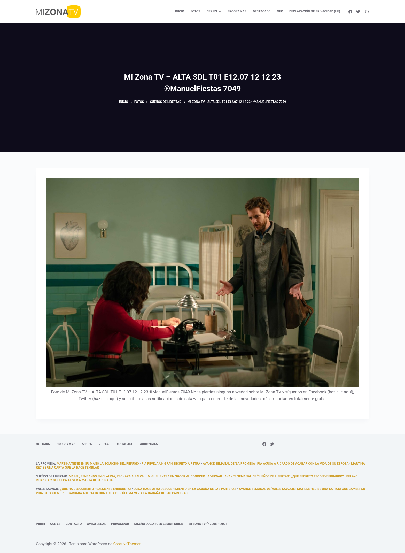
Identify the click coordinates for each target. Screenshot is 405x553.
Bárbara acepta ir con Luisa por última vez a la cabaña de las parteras (128, 493)
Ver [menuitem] (280, 11)
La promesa (45, 463)
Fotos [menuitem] (195, 11)
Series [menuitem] (214, 11)
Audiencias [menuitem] (149, 444)
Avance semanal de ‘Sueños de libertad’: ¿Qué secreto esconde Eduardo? (284, 476)
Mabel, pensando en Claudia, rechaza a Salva (106, 476)
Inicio (40, 524)
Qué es (55, 524)
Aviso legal (96, 524)
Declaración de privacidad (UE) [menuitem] (314, 11)
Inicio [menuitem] (179, 11)
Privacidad (120, 524)
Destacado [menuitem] (262, 11)
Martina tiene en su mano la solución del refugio (98, 463)
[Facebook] (350, 12)
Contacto (74, 524)
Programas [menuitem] (236, 11)
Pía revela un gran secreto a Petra (171, 463)
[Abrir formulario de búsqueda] (367, 12)
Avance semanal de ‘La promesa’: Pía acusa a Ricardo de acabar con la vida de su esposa (276, 463)
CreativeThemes (127, 544)
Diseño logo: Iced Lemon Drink (158, 524)
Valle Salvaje (47, 489)
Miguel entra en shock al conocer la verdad (184, 476)
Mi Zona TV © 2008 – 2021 (207, 524)
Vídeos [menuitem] (103, 444)
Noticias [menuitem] (43, 444)
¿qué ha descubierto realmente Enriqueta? (95, 489)
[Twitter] (358, 12)
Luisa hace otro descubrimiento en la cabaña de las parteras (185, 489)
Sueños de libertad (51, 476)
